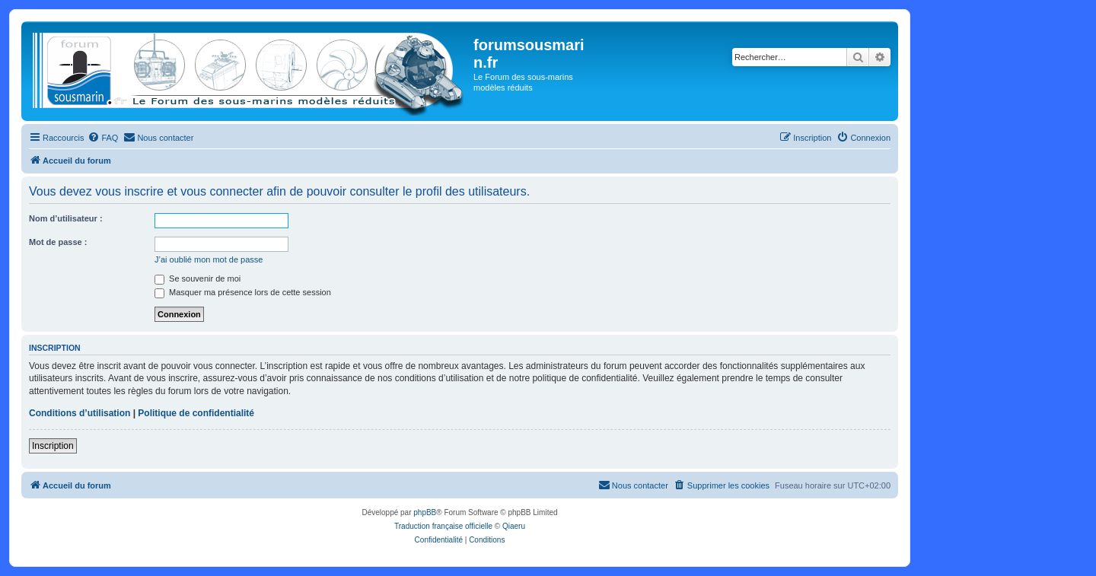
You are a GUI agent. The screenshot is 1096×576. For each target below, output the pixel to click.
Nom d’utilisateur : (66, 218)
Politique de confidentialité (196, 413)
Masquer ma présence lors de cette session (243, 292)
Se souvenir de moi (198, 278)
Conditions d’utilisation (79, 413)
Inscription (53, 446)
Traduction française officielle (443, 526)
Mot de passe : (58, 242)
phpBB (424, 512)
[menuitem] (103, 138)
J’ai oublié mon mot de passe (209, 259)
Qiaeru (513, 526)
